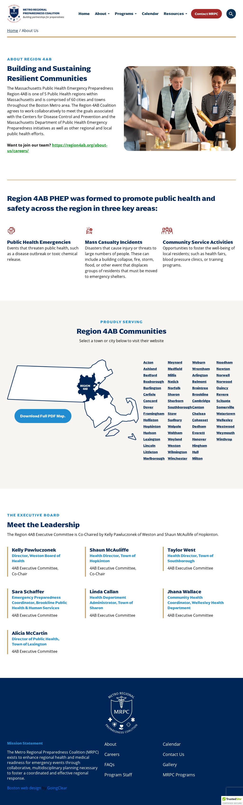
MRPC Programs (179, 774)
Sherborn (175, 401)
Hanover (199, 439)
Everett (198, 433)
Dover (148, 407)
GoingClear (57, 788)
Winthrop (224, 439)
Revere (222, 394)
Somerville (225, 407)
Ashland (150, 369)
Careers (112, 754)
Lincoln (149, 445)
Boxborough (153, 381)
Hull (195, 452)
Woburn (198, 362)
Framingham (153, 413)
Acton (148, 362)
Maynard (175, 362)
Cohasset (200, 420)
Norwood (224, 381)
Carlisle (149, 394)
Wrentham (201, 369)
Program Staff (118, 774)
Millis (172, 375)
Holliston (150, 420)
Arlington (200, 375)
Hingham (199, 445)
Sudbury (175, 420)
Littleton (150, 452)
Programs (126, 13)
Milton (197, 458)
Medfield (175, 369)
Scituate (223, 401)
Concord (150, 401)
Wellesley (224, 420)
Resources (175, 13)
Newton (223, 369)
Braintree (200, 388)
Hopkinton (152, 426)
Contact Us (173, 754)
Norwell (223, 375)
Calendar (150, 13)
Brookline (200, 394)
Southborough (177, 407)
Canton (198, 407)
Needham (224, 362)
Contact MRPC (206, 13)
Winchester (177, 458)
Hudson (149, 433)
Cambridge (201, 401)
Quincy (222, 388)
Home (84, 13)
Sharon (174, 394)
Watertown (225, 413)
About (102, 13)
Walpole (174, 426)
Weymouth (225, 433)
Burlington (152, 388)
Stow (172, 413)
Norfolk (174, 388)
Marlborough (153, 458)
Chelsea (199, 413)
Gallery (170, 764)
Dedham (199, 426)
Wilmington (177, 452)
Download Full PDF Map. (43, 416)
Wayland (175, 439)
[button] (232, 800)
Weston (174, 445)
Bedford (150, 375)
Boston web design (24, 788)
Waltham (175, 433)
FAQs (109, 764)
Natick (173, 381)
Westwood (225, 426)
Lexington (151, 439)
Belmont (199, 381)
